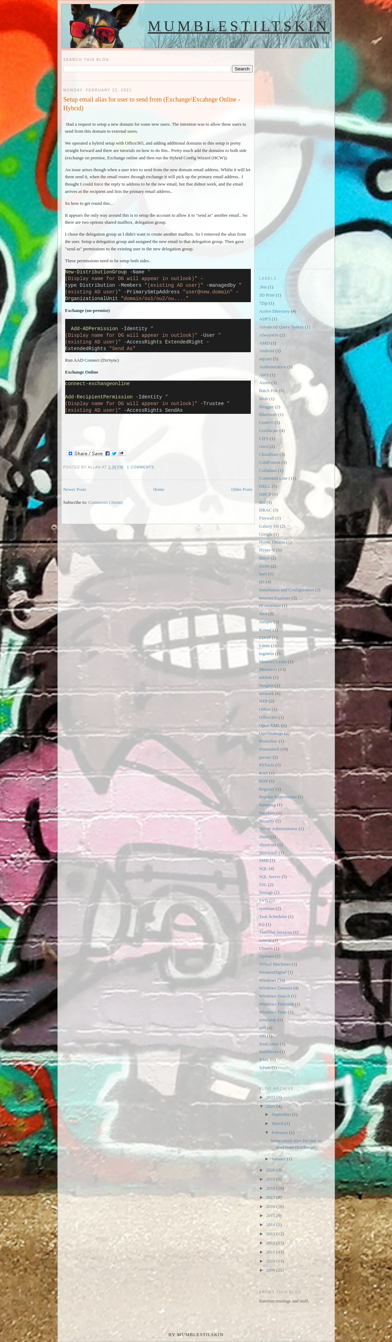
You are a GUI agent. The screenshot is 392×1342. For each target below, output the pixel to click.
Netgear (266, 685)
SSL (263, 884)
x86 (262, 1035)
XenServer (269, 1051)
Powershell (269, 749)
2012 (271, 1242)
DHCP (265, 494)
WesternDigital (273, 972)
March (277, 1123)
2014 (271, 1224)
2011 (271, 1251)
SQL (263, 868)
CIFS (264, 438)
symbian (267, 908)
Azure (264, 382)
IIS (262, 581)
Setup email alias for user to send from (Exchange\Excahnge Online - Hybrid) (151, 104)
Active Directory (274, 311)
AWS (264, 374)
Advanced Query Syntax (281, 326)
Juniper (266, 621)
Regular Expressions (278, 796)
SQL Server (270, 876)
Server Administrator (278, 828)
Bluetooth (268, 414)
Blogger (266, 406)
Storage (266, 892)
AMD (264, 343)
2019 (271, 1179)
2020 (271, 1170)
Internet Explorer (274, 597)
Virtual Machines (275, 964)
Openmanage (271, 733)
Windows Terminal (276, 1004)
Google (266, 534)
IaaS (263, 573)
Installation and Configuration (286, 589)
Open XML (269, 725)
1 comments (140, 467)
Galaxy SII (269, 526)
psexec (265, 757)
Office (265, 709)
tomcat (265, 940)
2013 (271, 1233)
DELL (265, 486)
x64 (262, 1027)
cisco (264, 446)
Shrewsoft (268, 852)
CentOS (266, 422)
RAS (263, 773)
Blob (263, 398)
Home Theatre (272, 541)
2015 (271, 1215)
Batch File (268, 390)
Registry (267, 789)
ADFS (265, 318)
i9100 (264, 566)
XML (264, 1059)
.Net (263, 287)
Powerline (268, 741)
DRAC (265, 510)
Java (263, 613)
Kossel (265, 629)
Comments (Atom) (105, 502)
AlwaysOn (269, 335)
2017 (271, 1197)
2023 (271, 1097)
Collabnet (268, 470)
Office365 (268, 717)
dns (262, 502)
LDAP (265, 637)
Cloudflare (269, 454)
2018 (271, 1188)
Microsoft (268, 669)
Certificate (268, 430)
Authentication (272, 366)
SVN (263, 900)
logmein (266, 653)
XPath (265, 1067)
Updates (266, 956)
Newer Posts (74, 489)
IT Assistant (270, 605)
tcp (262, 924)
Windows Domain (275, 987)
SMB (264, 860)
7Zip (263, 303)
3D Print (267, 295)
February (280, 1132)
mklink (265, 677)
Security (266, 820)
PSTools (266, 764)
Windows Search (274, 996)
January (279, 1158)
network (266, 693)
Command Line (273, 478)
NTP (263, 701)
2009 (271, 1270)
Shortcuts (267, 844)
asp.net (265, 358)
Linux (264, 645)
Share (264, 836)
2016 (271, 1206)
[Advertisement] (287, 155)
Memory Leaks (273, 661)
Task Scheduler (273, 916)
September (281, 1114)
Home (158, 489)
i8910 (264, 558)
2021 (271, 1106)
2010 (271, 1261)
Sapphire (267, 812)
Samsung (267, 804)
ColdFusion (270, 462)
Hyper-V (267, 549)
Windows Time (273, 1012)
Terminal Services (275, 932)
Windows (267, 980)
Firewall (266, 518)
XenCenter (269, 1044)
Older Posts (241, 489)
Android (266, 350)
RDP (263, 781)
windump (267, 1019)
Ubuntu (266, 948)
